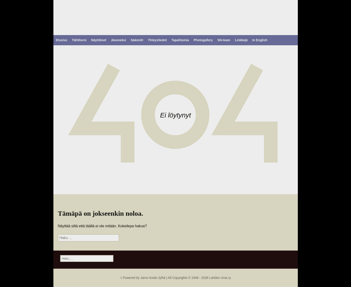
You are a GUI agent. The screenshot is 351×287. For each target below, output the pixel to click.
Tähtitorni (79, 40)
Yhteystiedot (157, 40)
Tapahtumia (180, 40)
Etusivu (61, 40)
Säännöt (137, 40)
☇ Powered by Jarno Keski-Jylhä (143, 278)
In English (259, 40)
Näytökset (98, 40)
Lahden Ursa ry (220, 278)
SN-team (223, 40)
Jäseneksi (118, 40)
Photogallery (203, 40)
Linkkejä (241, 40)
